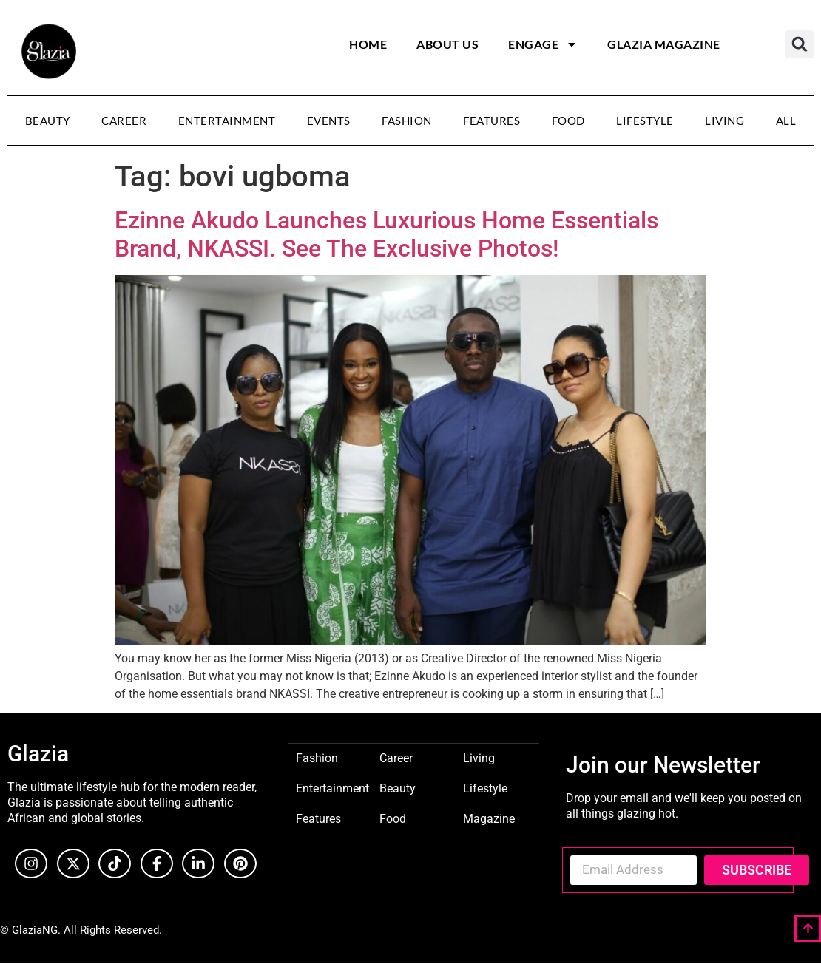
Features (491, 120)
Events (329, 120)
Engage (543, 44)
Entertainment (227, 120)
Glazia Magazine (663, 44)
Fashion (407, 120)
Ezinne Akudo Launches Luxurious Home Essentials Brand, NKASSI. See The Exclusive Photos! (386, 234)
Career (123, 120)
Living (724, 120)
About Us (447, 44)
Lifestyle (645, 120)
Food (568, 120)
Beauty (47, 120)
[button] (799, 44)
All (786, 120)
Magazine (489, 818)
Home (368, 44)
